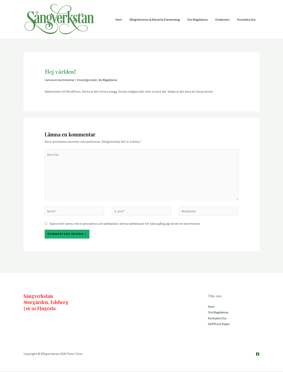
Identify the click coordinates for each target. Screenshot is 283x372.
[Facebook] (257, 355)
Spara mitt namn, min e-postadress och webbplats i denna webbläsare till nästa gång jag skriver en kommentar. (125, 225)
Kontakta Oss (217, 320)
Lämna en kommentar (60, 80)
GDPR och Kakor (219, 325)
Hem (211, 308)
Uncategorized (87, 80)
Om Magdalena (218, 314)
